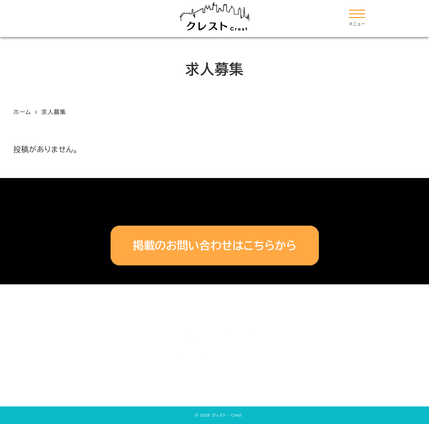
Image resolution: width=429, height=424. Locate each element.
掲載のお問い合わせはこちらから (214, 246)
